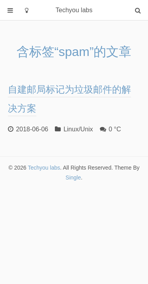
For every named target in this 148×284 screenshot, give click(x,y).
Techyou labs (44, 167)
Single (73, 177)
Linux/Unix (78, 129)
